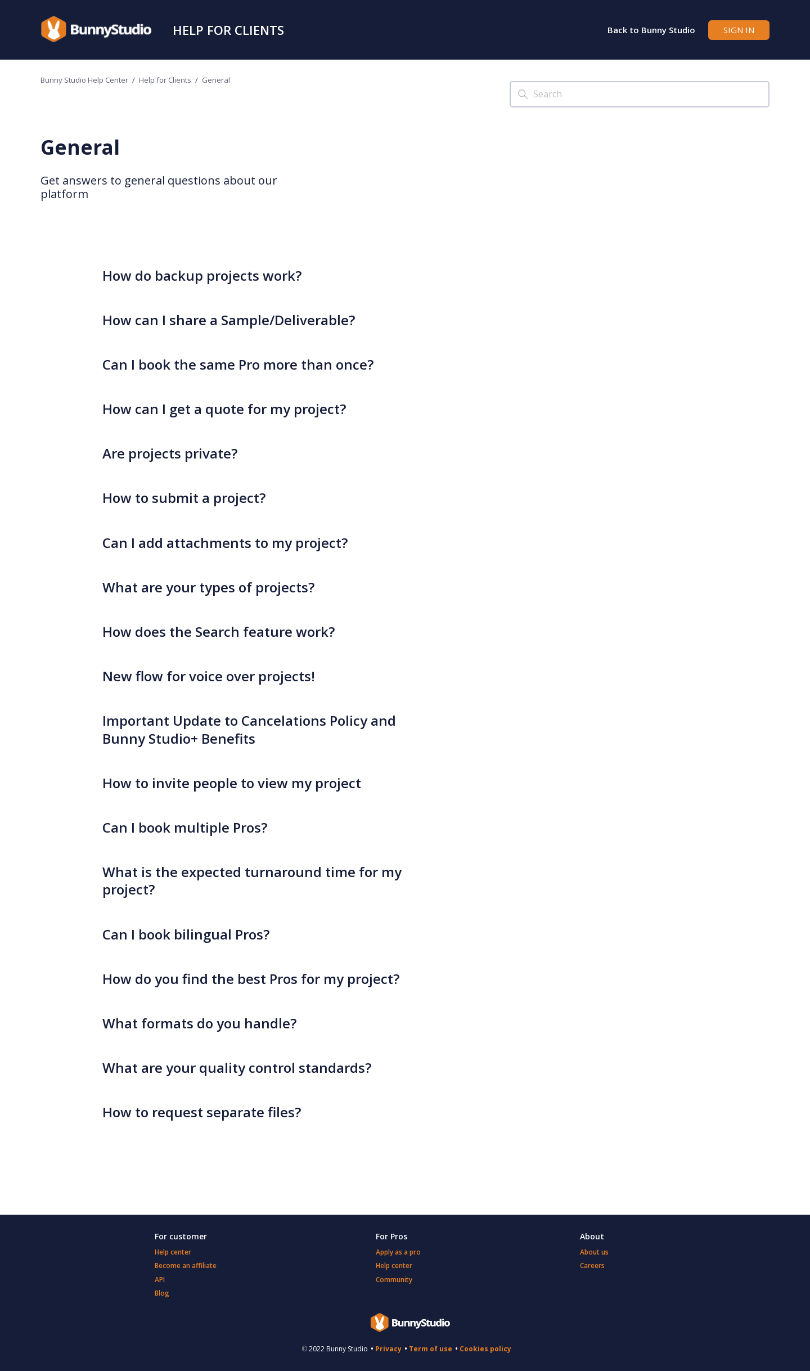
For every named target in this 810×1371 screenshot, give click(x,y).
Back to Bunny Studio (651, 29)
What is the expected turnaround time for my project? (252, 880)
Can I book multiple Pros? (184, 827)
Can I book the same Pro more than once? (238, 364)
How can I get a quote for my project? (224, 408)
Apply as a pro (398, 1252)
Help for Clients (228, 29)
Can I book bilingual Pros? (185, 934)
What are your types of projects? (208, 587)
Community (394, 1279)
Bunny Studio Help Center (84, 80)
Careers (592, 1265)
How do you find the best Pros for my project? (250, 978)
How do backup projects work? (202, 275)
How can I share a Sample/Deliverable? (228, 320)
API (160, 1279)
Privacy (388, 1349)
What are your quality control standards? (236, 1067)
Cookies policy (485, 1349)
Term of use (430, 1349)
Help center (173, 1252)
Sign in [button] (738, 29)
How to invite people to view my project (231, 783)
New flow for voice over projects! (208, 676)
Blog (162, 1293)
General (216, 80)
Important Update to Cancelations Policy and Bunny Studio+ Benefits (249, 729)
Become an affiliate (186, 1265)
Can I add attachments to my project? (225, 542)
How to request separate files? (201, 1112)
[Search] (640, 94)
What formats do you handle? (199, 1023)
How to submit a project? (184, 497)
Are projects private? (169, 453)
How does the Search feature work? (218, 631)
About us (594, 1252)
